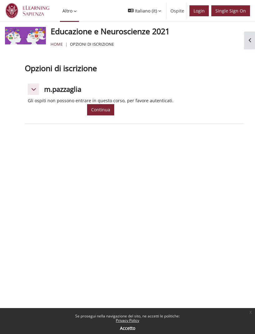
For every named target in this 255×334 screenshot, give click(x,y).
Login (199, 11)
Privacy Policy (127, 320)
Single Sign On (230, 11)
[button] (144, 11)
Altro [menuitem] (67, 11)
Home (57, 44)
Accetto (127, 328)
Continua (100, 110)
